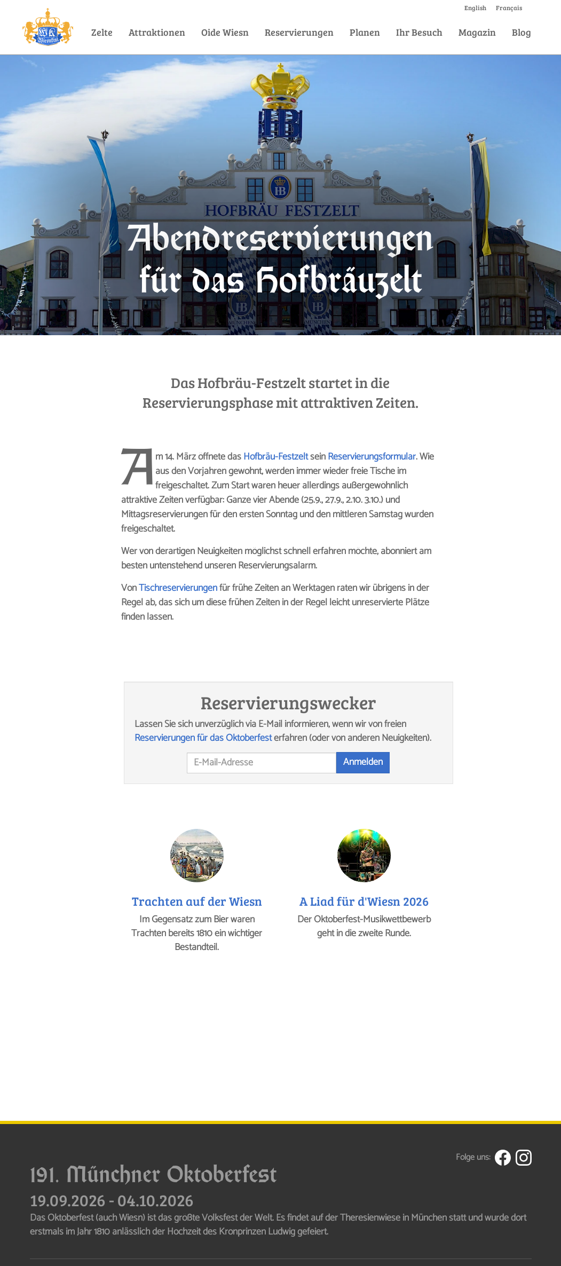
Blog (521, 32)
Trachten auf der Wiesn (197, 900)
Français (509, 7)
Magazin (477, 32)
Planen (365, 32)
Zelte (102, 32)
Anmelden (363, 762)
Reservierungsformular (372, 457)
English (475, 7)
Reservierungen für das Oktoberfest (203, 738)
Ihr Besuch (419, 32)
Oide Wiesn (225, 32)
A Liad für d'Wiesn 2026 (364, 900)
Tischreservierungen (178, 588)
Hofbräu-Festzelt (275, 457)
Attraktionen (157, 32)
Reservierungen (299, 32)
